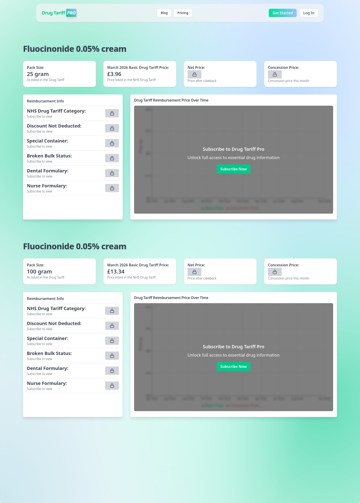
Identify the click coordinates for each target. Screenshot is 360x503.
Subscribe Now (233, 169)
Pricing (182, 13)
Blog (164, 13)
